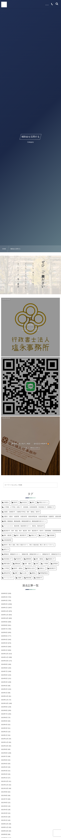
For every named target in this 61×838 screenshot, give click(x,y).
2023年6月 (4, 717)
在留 (37, 563)
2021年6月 (4, 802)
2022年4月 (4, 767)
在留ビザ (33, 535)
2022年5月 (4, 763)
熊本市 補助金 (18, 568)
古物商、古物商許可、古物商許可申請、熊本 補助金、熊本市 (22, 512)
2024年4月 (4, 682)
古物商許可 (39, 578)
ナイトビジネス (8, 578)
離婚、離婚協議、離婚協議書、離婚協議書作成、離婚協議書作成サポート (25, 521)
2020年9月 (4, 834)
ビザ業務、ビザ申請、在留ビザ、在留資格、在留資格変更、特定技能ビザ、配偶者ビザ (29, 507)
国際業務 (28, 559)
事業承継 (28, 578)
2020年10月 (4, 831)
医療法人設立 (31, 568)
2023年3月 (4, 728)
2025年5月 (4, 636)
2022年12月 (4, 739)
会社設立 (24, 502)
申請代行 (18, 559)
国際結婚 (17, 563)
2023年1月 (4, 735)
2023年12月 (4, 696)
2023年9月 (4, 707)
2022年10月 (4, 746)
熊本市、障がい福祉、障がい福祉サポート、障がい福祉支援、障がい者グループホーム (29, 545)
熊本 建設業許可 (21, 535)
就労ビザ (6, 549)
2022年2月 (4, 774)
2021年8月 (4, 795)
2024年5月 (4, 678)
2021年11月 (4, 785)
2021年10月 (4, 788)
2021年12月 (4, 781)
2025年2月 (4, 646)
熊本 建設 (28, 563)
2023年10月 (4, 703)
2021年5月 (4, 806)
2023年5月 (4, 721)
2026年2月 (4, 604)
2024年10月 (4, 661)
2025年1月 (4, 650)
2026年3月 (4, 600)
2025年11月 (4, 615)
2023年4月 (4, 724)
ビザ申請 (6, 568)
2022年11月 (4, 742)
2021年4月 (4, 809)
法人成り (24, 573)
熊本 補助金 (39, 559)
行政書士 (6, 502)
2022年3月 (4, 770)
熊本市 (15, 502)
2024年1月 (4, 693)
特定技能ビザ (7, 559)
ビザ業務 (45, 563)
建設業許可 (52, 568)
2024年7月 (4, 671)
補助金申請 (7, 573)
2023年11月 (4, 700)
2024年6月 (4, 675)
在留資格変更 (7, 540)
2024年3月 (4, 685)
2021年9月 (4, 792)
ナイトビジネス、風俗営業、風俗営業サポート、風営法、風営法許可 (24, 526)
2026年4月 (4, 597)
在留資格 (51, 535)
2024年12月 (4, 653)
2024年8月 (4, 668)
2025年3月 (4, 643)
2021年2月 (4, 817)
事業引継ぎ (7, 563)
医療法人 (42, 568)
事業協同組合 (44, 573)
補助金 (34, 573)
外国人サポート (43, 502)
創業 (16, 573)
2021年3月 (4, 813)
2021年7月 (4, 799)
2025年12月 (4, 611)
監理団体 (55, 563)
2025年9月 (4, 622)
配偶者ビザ (51, 559)
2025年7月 (4, 629)
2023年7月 (4, 714)
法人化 (43, 535)
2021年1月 (4, 820)
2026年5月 (4, 593)
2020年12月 (4, 824)
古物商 (19, 578)
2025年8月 (4, 625)
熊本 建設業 (7, 535)
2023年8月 (4, 710)
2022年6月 (4, 760)
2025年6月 (4, 632)
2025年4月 (4, 639)
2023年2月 (4, 731)
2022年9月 (4, 749)
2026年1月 (4, 607)
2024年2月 (4, 689)
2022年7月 (4, 756)
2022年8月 (4, 753)
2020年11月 (4, 827)
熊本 (33, 502)
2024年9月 (4, 664)
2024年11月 (4, 657)
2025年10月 (4, 618)
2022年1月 (4, 778)
